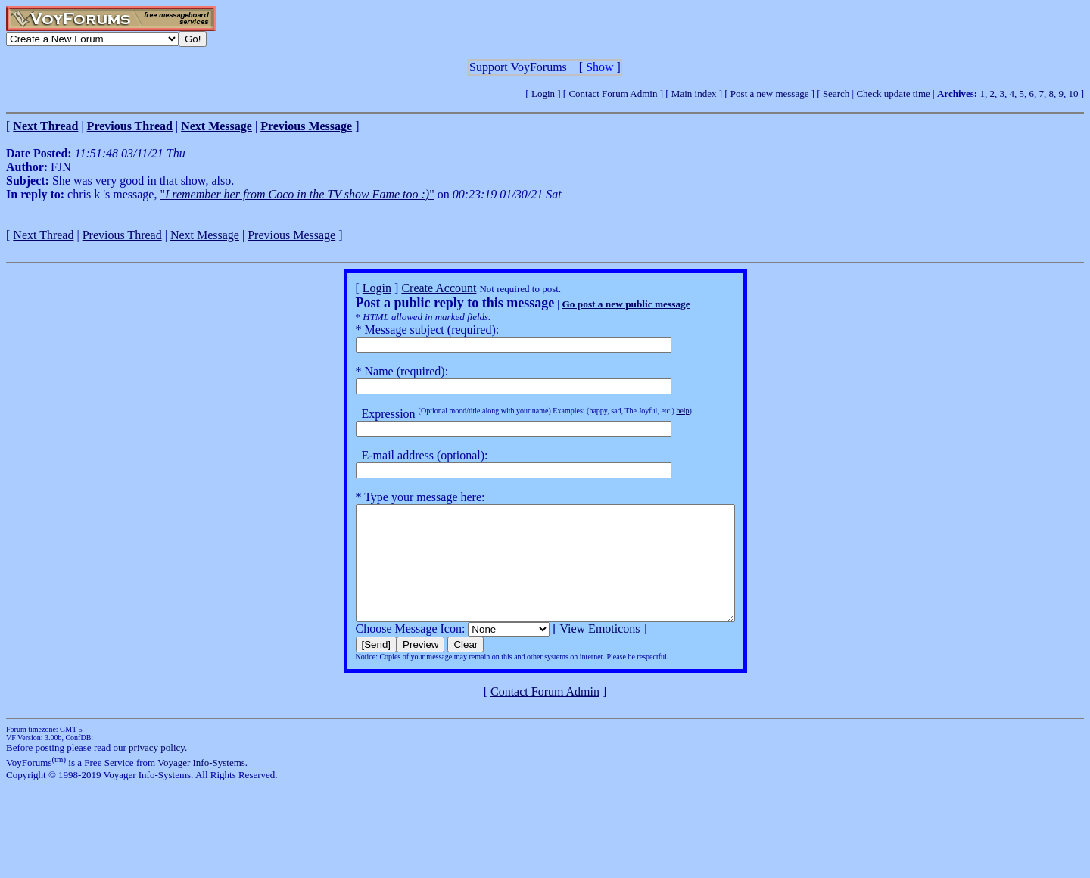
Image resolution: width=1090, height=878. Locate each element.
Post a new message (769, 93)
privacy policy (157, 770)
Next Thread (43, 235)
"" (297, 194)
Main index (694, 93)
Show (599, 67)
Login (543, 93)
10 (1073, 93)
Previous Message (291, 235)
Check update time (893, 93)
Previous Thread (122, 235)
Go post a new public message (603, 304)
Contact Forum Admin (612, 93)
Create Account (415, 288)
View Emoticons (577, 651)
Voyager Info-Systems (201, 785)
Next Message (204, 235)
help (659, 410)
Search (836, 93)
